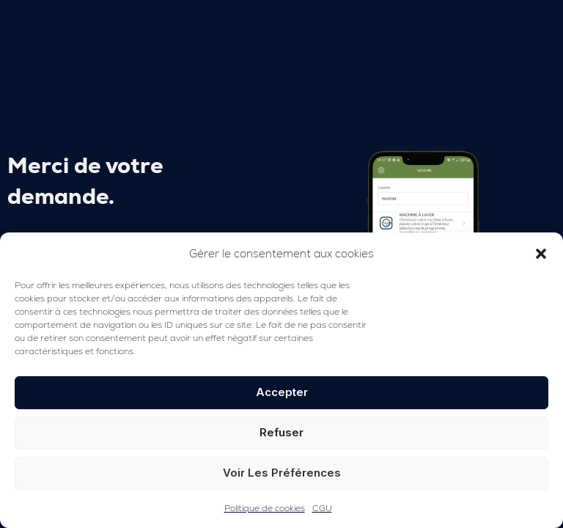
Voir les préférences (282, 473)
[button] (541, 253)
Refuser (281, 432)
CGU (322, 508)
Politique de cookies (264, 508)
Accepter (282, 392)
